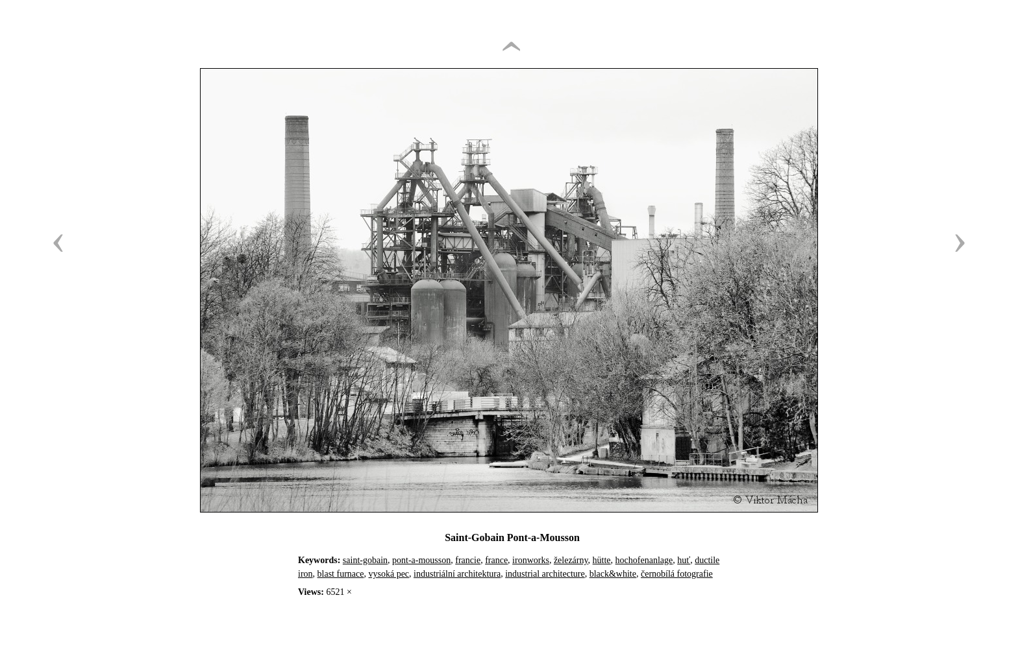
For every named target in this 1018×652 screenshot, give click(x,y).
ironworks (530, 560)
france (496, 560)
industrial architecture (544, 574)
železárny (571, 560)
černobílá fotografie (677, 574)
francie (467, 560)
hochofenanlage (644, 560)
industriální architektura (457, 574)
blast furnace (340, 574)
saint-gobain (365, 560)
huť (683, 560)
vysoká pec (388, 574)
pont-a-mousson (421, 560)
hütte (602, 560)
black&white (613, 574)
